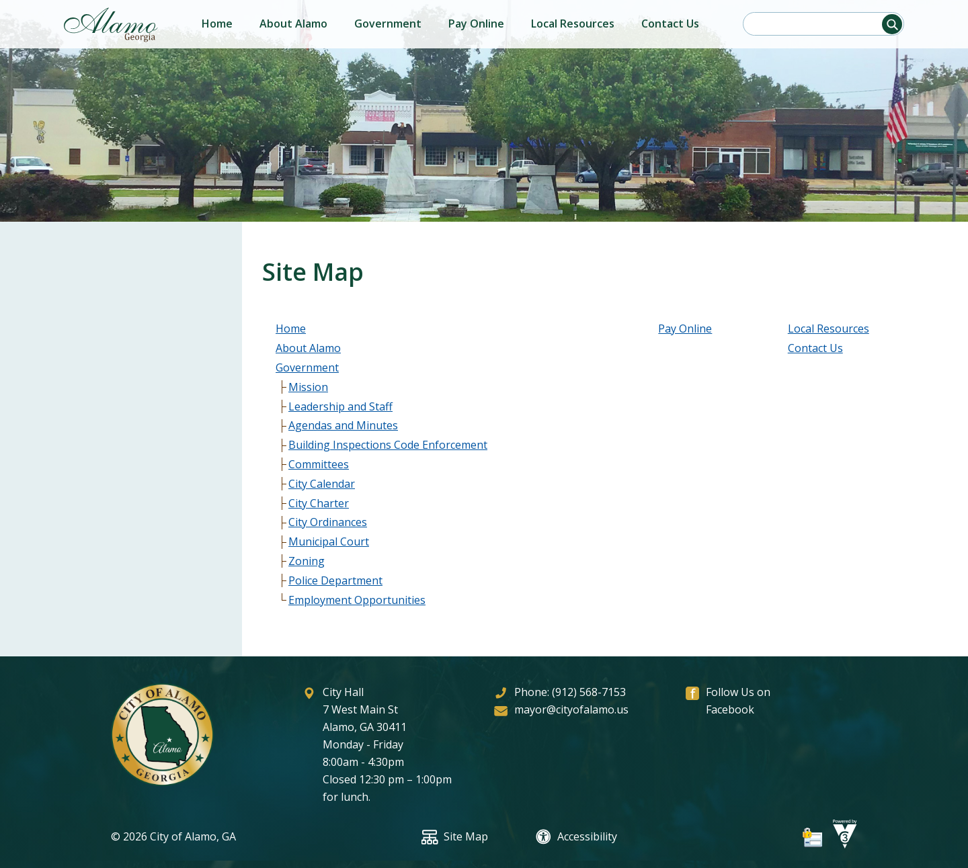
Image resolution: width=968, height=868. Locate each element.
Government (387, 23)
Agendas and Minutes (343, 425)
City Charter (318, 503)
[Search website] (819, 24)
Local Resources (572, 23)
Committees (318, 464)
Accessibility (576, 836)
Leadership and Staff (340, 406)
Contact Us (670, 23)
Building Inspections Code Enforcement (387, 444)
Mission (308, 387)
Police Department (335, 580)
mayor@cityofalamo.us (571, 709)
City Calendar (321, 483)
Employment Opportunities (357, 600)
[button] (892, 24)
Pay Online (476, 23)
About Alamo (293, 23)
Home (217, 23)
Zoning (306, 561)
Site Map (454, 836)
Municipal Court (328, 541)
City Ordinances (327, 522)
